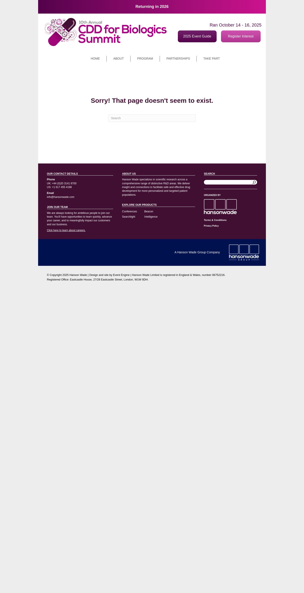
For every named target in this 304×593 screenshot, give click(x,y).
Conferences (129, 211)
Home (95, 58)
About (118, 58)
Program (145, 58)
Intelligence (151, 216)
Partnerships (178, 58)
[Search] (152, 118)
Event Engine (121, 275)
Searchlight (128, 216)
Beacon (148, 211)
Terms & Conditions (215, 220)
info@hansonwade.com (60, 197)
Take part (211, 58)
